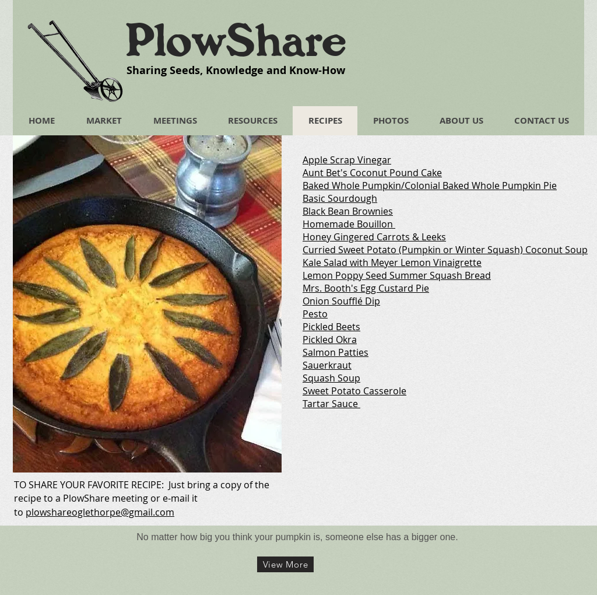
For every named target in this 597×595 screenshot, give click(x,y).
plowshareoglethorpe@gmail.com (100, 512)
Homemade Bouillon (348, 224)
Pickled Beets (331, 326)
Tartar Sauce (330, 403)
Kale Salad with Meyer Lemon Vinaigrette (392, 262)
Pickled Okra (330, 339)
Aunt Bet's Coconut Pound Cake (372, 172)
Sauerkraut (327, 365)
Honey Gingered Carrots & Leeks (374, 236)
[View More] (285, 564)
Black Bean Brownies (348, 211)
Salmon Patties (335, 352)
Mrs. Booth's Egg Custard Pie (366, 288)
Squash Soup (331, 378)
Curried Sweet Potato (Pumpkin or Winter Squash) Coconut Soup (445, 249)
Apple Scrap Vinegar (347, 159)
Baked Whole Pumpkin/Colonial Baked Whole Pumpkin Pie (430, 185)
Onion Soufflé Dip (341, 301)
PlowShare (236, 40)
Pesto (315, 313)
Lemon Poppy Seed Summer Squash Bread (397, 275)
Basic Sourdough (340, 198)
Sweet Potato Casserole (354, 390)
